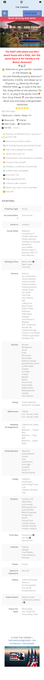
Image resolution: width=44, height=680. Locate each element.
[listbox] (22, 33)
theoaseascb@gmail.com (22, 640)
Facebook (15, 643)
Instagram (28, 643)
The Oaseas (22, 7)
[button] (3, 33)
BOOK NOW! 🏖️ (32, 13)
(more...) (16, 128)
